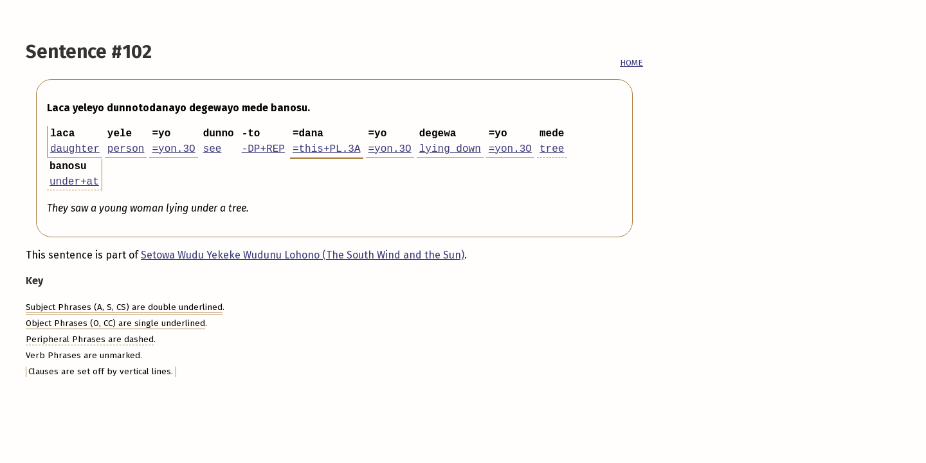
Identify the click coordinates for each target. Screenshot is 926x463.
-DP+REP (263, 149)
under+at (74, 182)
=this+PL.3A (327, 149)
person (126, 149)
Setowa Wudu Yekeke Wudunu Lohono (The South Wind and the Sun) (302, 255)
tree (552, 149)
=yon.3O (173, 149)
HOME (631, 63)
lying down (450, 149)
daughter (75, 149)
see (212, 149)
